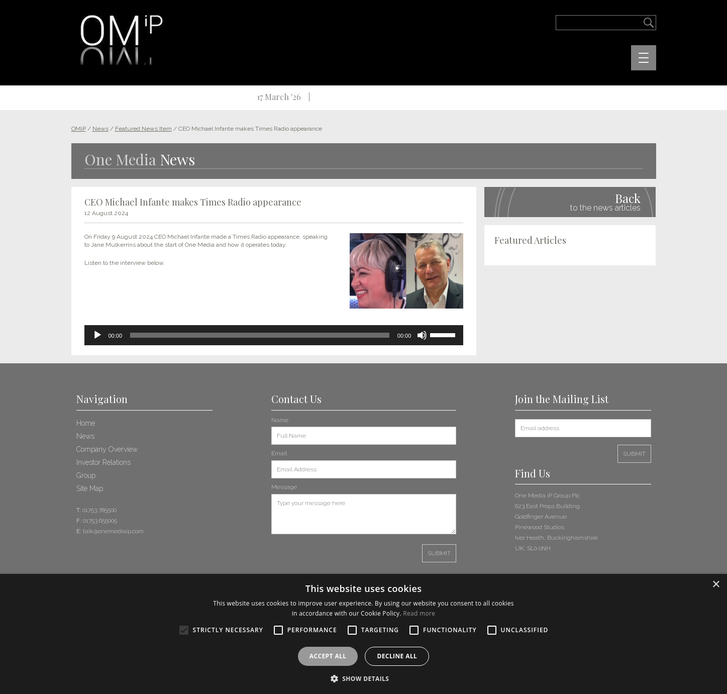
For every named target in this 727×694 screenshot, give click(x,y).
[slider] (259, 335)
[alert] (363, 634)
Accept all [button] (328, 656)
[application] (274, 335)
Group (85, 475)
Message (284, 486)
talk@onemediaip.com (113, 531)
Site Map (89, 488)
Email (279, 453)
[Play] (97, 335)
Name (279, 420)
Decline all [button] (397, 656)
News (85, 436)
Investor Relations (103, 462)
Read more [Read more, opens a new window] (419, 613)
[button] (363, 677)
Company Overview (107, 449)
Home (85, 423)
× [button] (715, 584)
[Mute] (422, 335)
